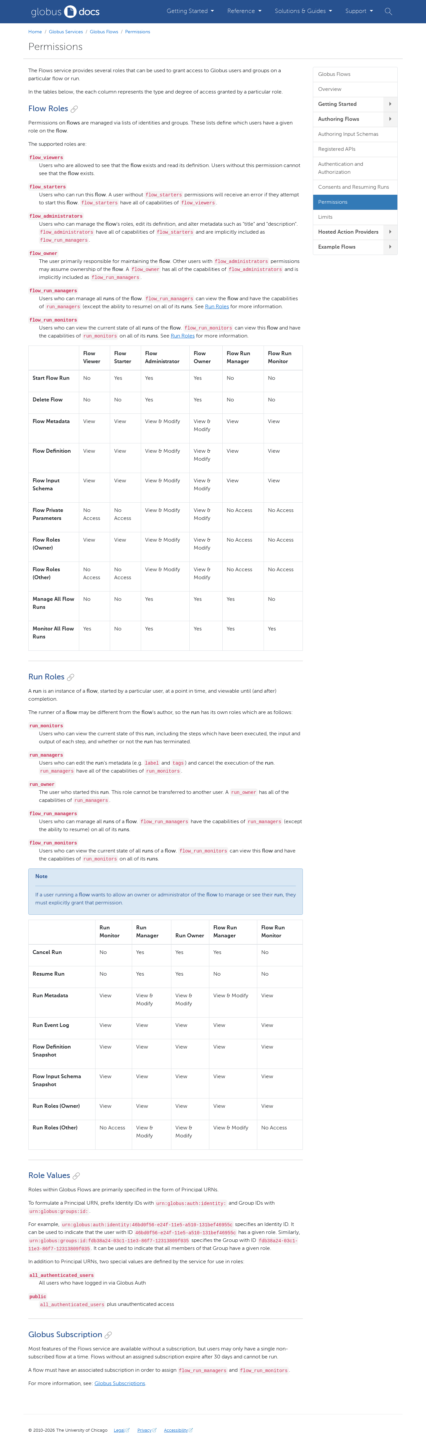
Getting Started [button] (188, 11)
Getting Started (337, 104)
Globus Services (66, 32)
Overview (329, 89)
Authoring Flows (338, 119)
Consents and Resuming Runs (353, 187)
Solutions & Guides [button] (301, 11)
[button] (388, 11)
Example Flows (336, 247)
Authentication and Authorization (340, 168)
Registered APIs (336, 149)
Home (35, 32)
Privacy (147, 1430)
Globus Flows (104, 32)
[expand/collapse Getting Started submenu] (390, 104)
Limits (325, 217)
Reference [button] (242, 11)
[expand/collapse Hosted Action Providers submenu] (390, 232)
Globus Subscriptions (120, 1383)
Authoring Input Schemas (348, 134)
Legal (122, 1430)
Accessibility (179, 1430)
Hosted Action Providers (348, 232)
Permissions (137, 32)
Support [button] (356, 11)
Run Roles (217, 307)
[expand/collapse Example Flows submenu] (390, 247)
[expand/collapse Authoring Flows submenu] (390, 119)
